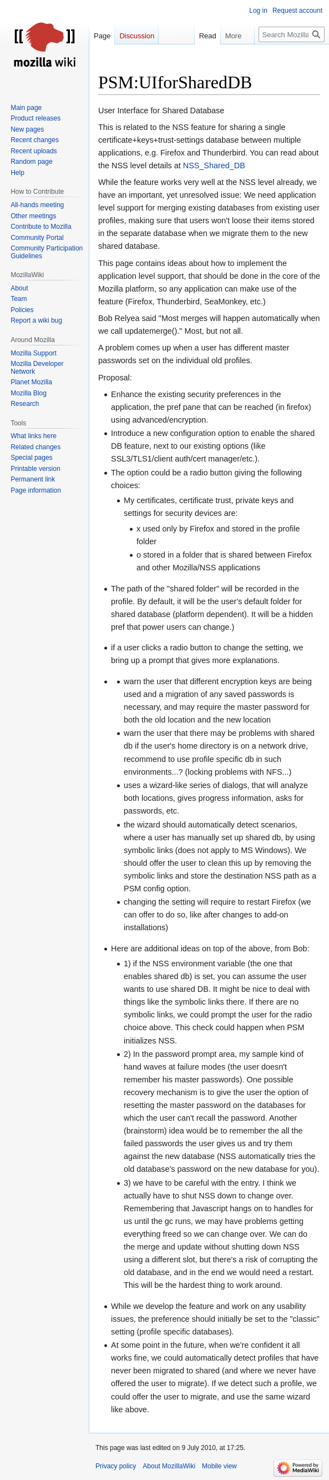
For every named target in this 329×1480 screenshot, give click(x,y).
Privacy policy (115, 1466)
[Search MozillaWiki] (292, 34)
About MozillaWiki (169, 1466)
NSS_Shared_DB (214, 165)
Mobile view (219, 1466)
